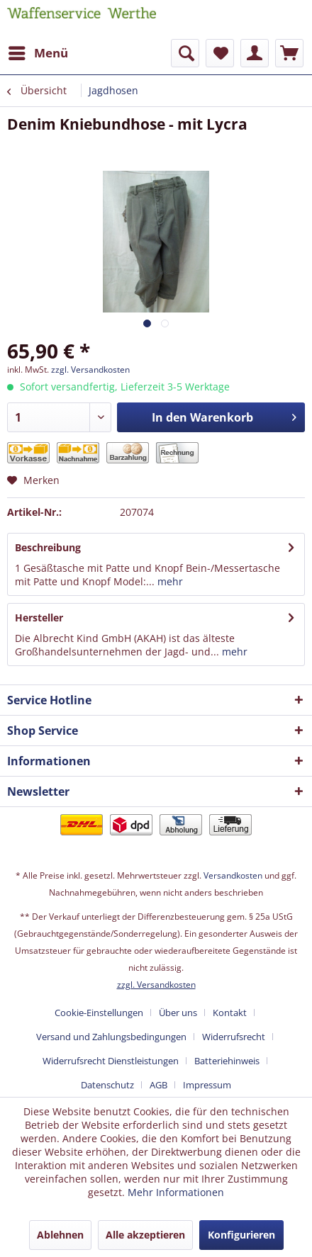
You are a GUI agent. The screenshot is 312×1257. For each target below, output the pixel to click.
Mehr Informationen (176, 1192)
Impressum (207, 1084)
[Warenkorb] (289, 53)
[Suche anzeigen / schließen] (185, 53)
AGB (158, 1084)
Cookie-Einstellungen (99, 1012)
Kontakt (230, 1012)
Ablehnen (60, 1234)
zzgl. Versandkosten (90, 369)
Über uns (178, 1012)
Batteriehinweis (227, 1060)
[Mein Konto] (254, 53)
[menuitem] (37, 53)
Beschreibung (48, 547)
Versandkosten (233, 875)
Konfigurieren (241, 1234)
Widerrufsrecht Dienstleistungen (111, 1060)
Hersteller (39, 617)
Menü (38, 51)
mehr (169, 581)
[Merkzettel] (220, 53)
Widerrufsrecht (233, 1036)
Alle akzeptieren (145, 1234)
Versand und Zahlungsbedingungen (111, 1036)
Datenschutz (107, 1084)
